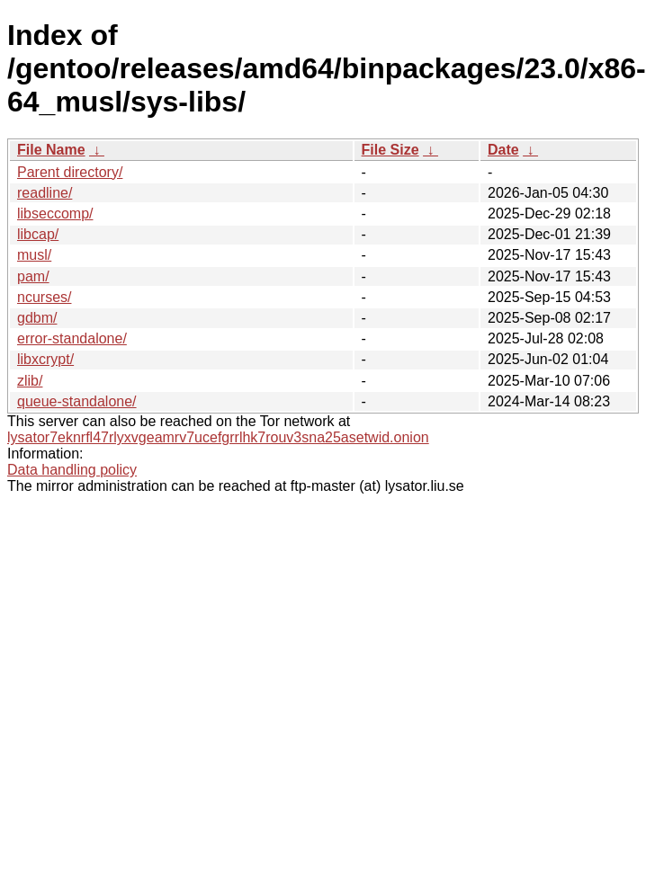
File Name (51, 149)
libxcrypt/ (45, 359)
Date (503, 149)
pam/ (33, 276)
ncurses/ (44, 297)
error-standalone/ (72, 338)
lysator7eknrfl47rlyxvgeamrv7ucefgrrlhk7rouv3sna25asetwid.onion (218, 437)
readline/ (44, 192)
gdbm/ (37, 317)
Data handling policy (72, 469)
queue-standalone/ (77, 401)
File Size (390, 149)
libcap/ (37, 234)
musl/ (34, 255)
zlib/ (29, 380)
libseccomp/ (55, 213)
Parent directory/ (69, 172)
